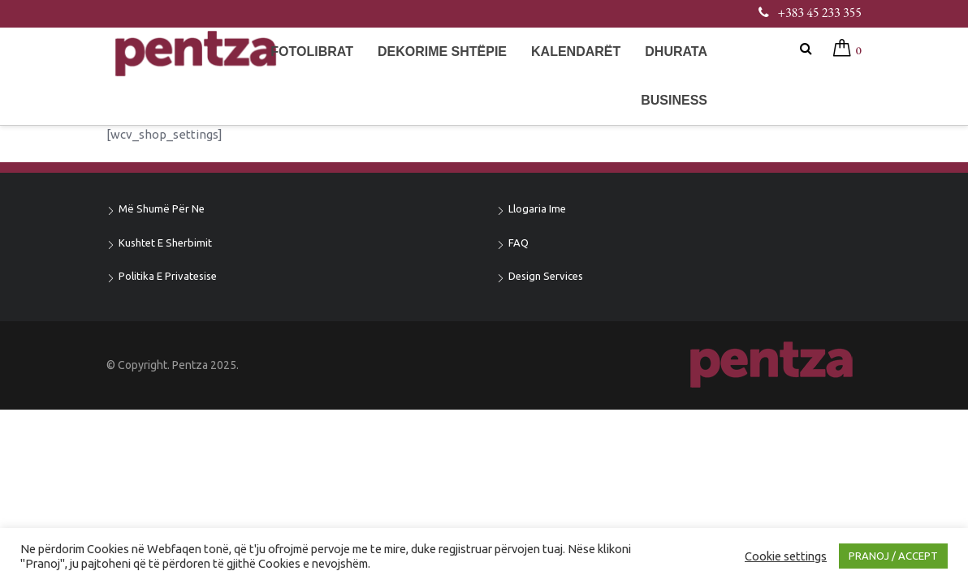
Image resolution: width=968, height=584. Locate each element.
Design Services (545, 275)
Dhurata (676, 51)
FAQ (518, 242)
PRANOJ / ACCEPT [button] (893, 555)
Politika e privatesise (168, 275)
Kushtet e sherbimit (165, 242)
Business (674, 100)
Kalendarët (575, 51)
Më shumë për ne (162, 208)
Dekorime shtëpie (442, 51)
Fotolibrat (311, 51)
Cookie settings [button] (786, 556)
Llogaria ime (537, 208)
